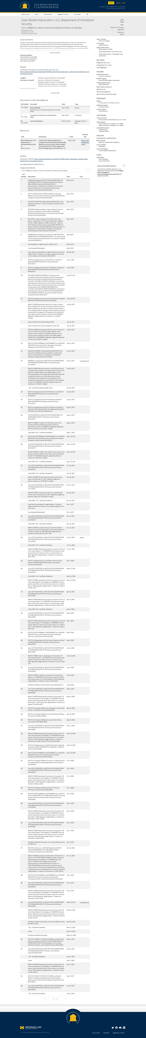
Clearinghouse (84, 361)
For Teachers (77, 14)
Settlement (102, 146)
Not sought (113, 94)
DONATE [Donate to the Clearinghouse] (111, 3)
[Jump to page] (50, 998)
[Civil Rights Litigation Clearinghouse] (34, 6)
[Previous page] (44, 998)
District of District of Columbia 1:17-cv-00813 (111, 125)
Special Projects (48, 14)
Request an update (121, 33)
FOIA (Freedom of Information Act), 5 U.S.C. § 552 (112, 119)
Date (63, 104)
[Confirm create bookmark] (122, 22)
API (87, 14)
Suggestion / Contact (63, 14)
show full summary (55, 53)
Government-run (103, 111)
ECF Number (23, 175)
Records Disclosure (104, 161)
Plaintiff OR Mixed (111, 138)
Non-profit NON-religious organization (109, 80)
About (36, 14)
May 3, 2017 (107, 63)
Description (42, 137)
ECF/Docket (24, 104)
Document (33, 104)
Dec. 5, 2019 (108, 65)
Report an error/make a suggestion (117, 28)
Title (22, 137)
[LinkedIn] (120, 1028)
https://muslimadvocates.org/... (85, 142)
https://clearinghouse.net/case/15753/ (108, 174)
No (106, 67)
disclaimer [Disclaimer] (106, 1033)
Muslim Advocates (104, 84)
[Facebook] (116, 1028)
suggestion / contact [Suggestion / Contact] (118, 1033)
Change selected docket (27, 168)
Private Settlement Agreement (107, 150)
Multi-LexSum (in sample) (105, 49)
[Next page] (65, 998)
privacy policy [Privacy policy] (96, 1033)
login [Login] (123, 3)
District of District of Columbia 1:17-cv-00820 (111, 124)
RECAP (82, 538)
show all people (55, 93)
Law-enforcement (104, 107)
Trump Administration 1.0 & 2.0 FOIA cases (110, 51)
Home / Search (26, 14)
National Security (103, 45)
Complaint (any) (103, 129)
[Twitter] (113, 1028)
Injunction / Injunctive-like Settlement (109, 142)
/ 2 (56, 999)
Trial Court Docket (104, 131)
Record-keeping (103, 159)
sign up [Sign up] (118, 3)
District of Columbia (104, 41)
